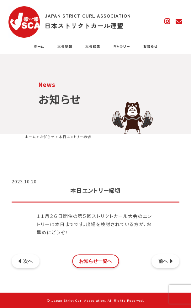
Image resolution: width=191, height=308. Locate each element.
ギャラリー (121, 46)
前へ (165, 261)
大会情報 (64, 46)
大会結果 (92, 46)
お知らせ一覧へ (95, 261)
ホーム (39, 46)
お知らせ (150, 46)
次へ (26, 261)
